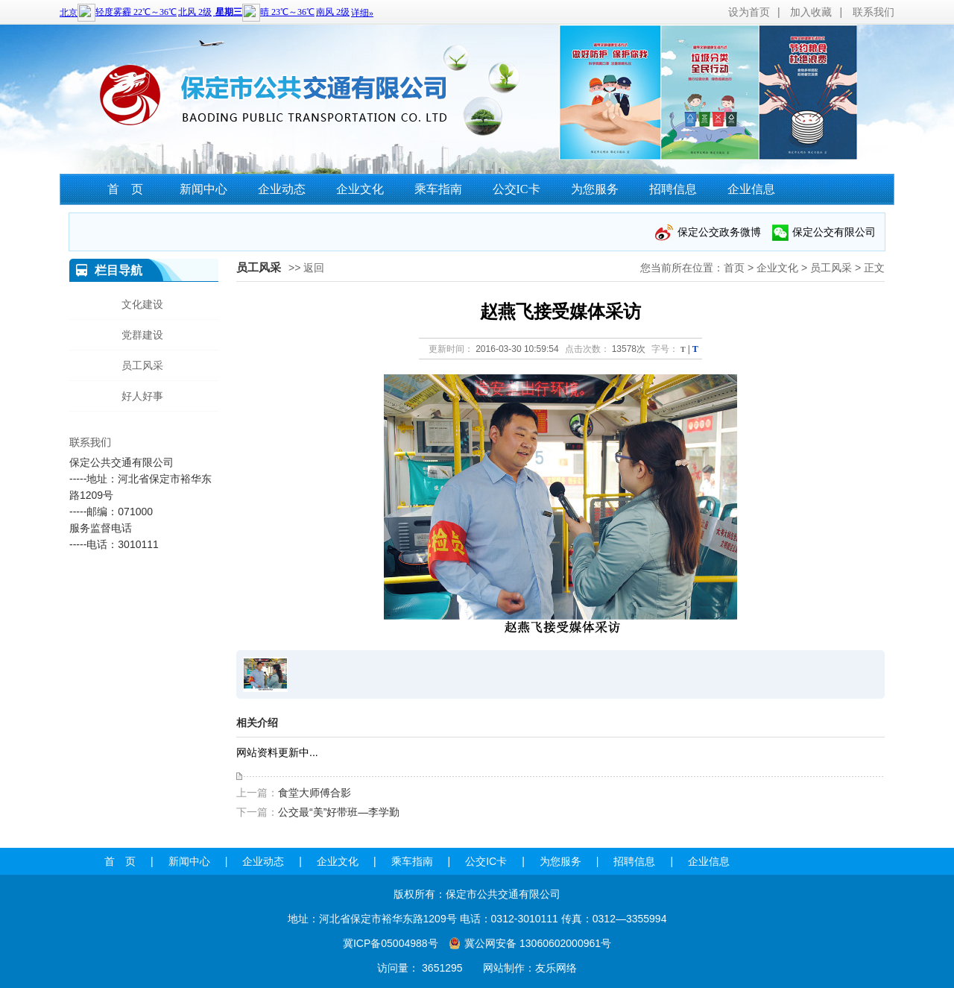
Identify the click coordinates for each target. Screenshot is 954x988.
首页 (734, 268)
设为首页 (749, 12)
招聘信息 (673, 189)
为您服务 (595, 189)
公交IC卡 (516, 189)
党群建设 (142, 335)
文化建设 (142, 304)
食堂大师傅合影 (314, 793)
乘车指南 (438, 189)
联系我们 (873, 12)
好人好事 (142, 396)
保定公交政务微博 (719, 232)
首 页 (125, 189)
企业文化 (360, 189)
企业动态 (282, 189)
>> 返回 (306, 268)
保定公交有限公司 (834, 232)
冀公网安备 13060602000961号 (537, 943)
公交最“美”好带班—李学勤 (338, 812)
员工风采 (831, 268)
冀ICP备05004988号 (390, 943)
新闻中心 (203, 189)
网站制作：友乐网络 (530, 968)
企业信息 (751, 189)
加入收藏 (811, 12)
